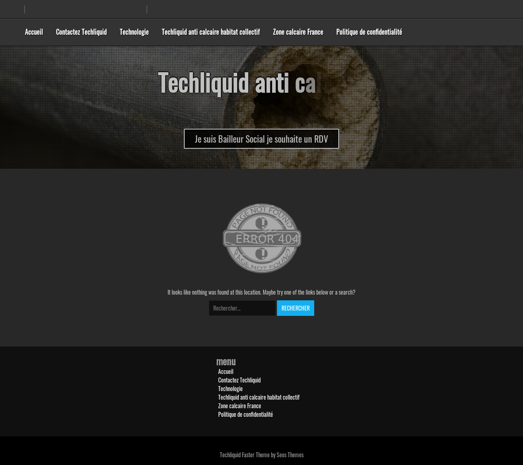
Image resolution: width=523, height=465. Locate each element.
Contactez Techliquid (81, 32)
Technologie (134, 32)
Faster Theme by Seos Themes (273, 454)
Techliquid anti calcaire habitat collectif (211, 32)
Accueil (34, 32)
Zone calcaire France (298, 32)
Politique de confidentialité (369, 32)
